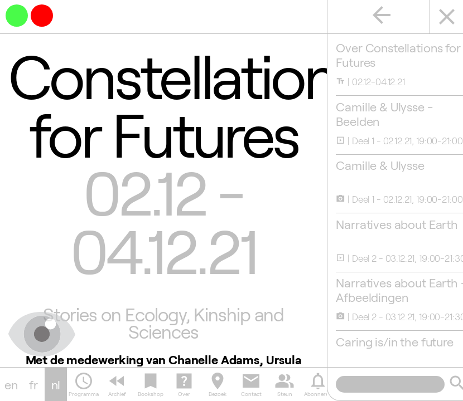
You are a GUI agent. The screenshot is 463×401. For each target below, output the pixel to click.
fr (33, 384)
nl (56, 384)
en (11, 384)
